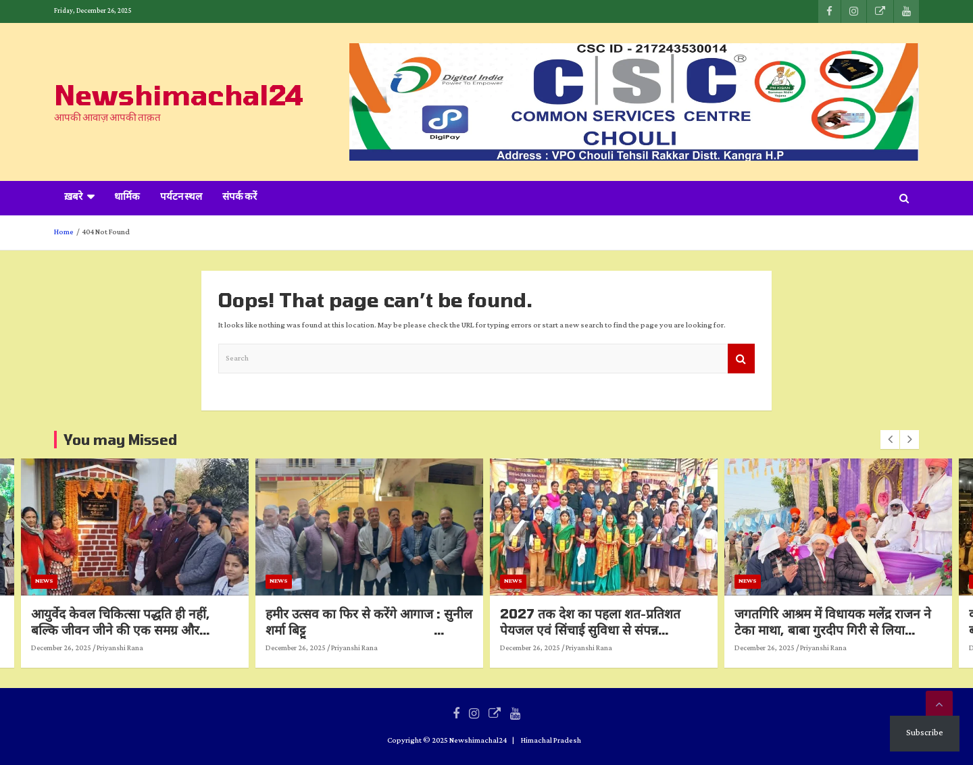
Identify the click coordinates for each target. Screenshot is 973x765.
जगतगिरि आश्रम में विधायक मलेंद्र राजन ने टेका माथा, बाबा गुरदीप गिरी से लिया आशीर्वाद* (860, 630)
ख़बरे (73, 197)
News (71, 581)
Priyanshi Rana (147, 648)
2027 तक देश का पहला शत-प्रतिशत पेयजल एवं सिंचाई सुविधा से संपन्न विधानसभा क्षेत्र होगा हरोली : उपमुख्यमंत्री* (625, 630)
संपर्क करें (239, 197)
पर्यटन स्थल (181, 197)
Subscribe (924, 733)
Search (741, 359)
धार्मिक (127, 197)
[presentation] (889, 439)
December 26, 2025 (88, 648)
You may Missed (120, 439)
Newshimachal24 (178, 94)
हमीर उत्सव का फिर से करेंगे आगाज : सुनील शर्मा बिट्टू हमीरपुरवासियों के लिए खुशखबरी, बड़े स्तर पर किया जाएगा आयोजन (396, 638)
